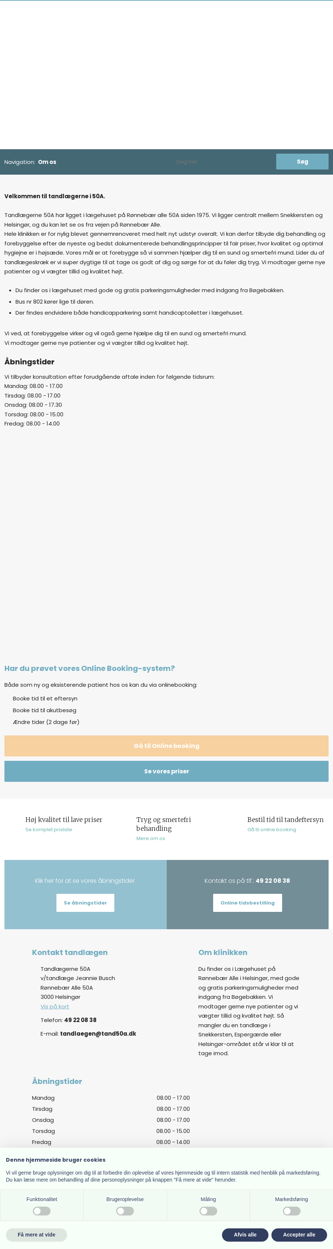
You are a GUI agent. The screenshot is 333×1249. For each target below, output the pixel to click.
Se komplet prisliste (48, 829)
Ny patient (29, 31)
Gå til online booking (271, 829)
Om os (120, 31)
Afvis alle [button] (245, 1235)
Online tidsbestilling (248, 902)
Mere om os (150, 838)
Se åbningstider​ (85, 902)
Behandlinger (67, 31)
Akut (173, 31)
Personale (148, 31)
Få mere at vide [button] (36, 1235)
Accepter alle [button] (299, 1235)
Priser (97, 31)
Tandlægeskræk (207, 31)
